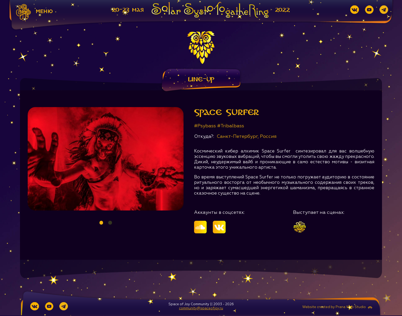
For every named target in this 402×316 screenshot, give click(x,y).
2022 (282, 9)
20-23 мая (128, 9)
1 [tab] (101, 223)
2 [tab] (110, 223)
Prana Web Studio (351, 307)
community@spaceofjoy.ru (201, 309)
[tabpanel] (106, 159)
